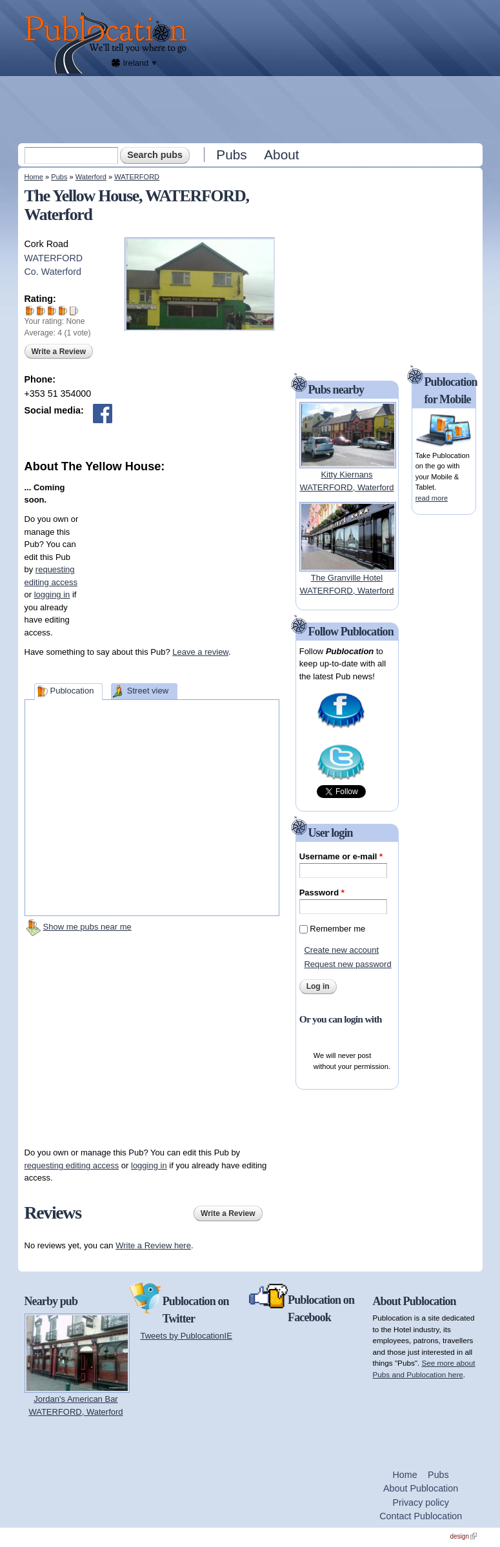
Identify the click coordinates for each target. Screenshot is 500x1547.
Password (322, 892)
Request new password (347, 964)
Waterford (90, 177)
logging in (52, 594)
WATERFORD (136, 177)
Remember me (337, 928)
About (281, 154)
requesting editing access (72, 1165)
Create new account (341, 950)
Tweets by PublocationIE (186, 1336)
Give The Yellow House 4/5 (62, 310)
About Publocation (420, 1488)
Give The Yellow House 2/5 (40, 310)
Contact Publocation (420, 1516)
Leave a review (200, 652)
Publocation (72, 690)
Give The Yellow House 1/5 (30, 310)
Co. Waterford (53, 271)
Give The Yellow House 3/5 (51, 310)
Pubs (231, 154)
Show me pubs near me (87, 927)
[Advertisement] (251, 109)
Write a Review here (153, 1245)
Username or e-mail (341, 856)
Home (34, 177)
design (463, 1536)
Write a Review (59, 351)
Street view (147, 690)
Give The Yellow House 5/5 (73, 310)
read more (431, 498)
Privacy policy (420, 1502)
